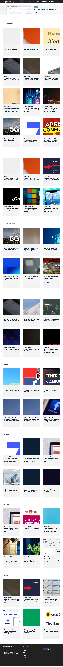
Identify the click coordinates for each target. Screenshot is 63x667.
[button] (58, 1)
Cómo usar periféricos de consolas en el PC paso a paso (11, 79)
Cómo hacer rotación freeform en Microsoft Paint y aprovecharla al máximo (51, 530)
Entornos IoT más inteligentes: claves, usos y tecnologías (51, 248)
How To (40, 12)
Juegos (49, 206)
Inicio (22, 1)
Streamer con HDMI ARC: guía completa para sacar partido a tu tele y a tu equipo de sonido (11, 110)
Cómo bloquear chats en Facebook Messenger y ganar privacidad (31, 390)
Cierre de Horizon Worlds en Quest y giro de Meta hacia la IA (11, 390)
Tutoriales (16, 417)
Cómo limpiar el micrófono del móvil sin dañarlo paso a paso (31, 48)
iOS (28, 46)
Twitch (49, 136)
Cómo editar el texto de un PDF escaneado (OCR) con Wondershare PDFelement (30, 140)
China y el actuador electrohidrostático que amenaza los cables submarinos (50, 280)
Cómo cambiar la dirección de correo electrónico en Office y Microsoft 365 (51, 560)
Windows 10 (25, 652)
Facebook (5, 417)
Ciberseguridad (30, 106)
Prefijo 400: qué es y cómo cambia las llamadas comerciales (30, 280)
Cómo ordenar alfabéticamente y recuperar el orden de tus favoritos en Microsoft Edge (11, 560)
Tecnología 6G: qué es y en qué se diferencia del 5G (11, 139)
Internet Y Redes (7, 136)
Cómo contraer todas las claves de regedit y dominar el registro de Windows (31, 560)
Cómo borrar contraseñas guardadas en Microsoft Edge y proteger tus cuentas (31, 490)
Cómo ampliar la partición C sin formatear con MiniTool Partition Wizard (51, 601)
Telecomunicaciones (14, 136)
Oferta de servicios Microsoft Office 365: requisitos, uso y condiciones (51, 49)
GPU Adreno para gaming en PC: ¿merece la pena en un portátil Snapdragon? (51, 351)
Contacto (58, 663)
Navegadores (44, 12)
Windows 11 (30, 76)
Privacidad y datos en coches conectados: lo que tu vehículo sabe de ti (31, 110)
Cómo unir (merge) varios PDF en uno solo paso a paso (31, 529)
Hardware (48, 76)
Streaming (9, 106)
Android (5, 46)
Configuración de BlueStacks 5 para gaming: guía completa (51, 179)
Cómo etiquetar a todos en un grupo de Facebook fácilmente (11, 420)
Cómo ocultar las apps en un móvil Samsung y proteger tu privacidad (11, 49)
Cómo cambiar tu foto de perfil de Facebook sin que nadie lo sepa (31, 421)
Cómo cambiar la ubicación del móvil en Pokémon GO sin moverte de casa (51, 210)
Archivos (25, 526)
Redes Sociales (11, 417)
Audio (45, 76)
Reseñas (50, 106)
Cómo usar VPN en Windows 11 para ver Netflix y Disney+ (51, 630)
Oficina (53, 46)
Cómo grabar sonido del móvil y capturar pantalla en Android (11, 209)
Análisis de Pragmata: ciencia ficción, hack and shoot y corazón (51, 321)
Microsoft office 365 (47, 46)
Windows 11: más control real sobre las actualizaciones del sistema (31, 80)
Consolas (5, 76)
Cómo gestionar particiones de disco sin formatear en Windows (31, 631)
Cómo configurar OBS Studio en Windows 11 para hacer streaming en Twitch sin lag (51, 140)
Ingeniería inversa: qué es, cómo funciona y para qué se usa (11, 490)
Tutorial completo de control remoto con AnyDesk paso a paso (51, 460)
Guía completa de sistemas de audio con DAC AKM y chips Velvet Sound (51, 80)
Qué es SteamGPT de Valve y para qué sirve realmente (11, 350)
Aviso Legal (54, 663)
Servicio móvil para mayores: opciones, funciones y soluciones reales (31, 249)
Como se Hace (10, 206)
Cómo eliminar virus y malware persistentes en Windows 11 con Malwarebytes (10, 632)
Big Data (25, 106)
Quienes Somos (48, 663)
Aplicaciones (46, 106)
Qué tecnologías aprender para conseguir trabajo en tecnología (50, 490)
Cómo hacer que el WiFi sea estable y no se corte (11, 279)
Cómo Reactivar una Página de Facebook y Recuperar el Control (51, 421)
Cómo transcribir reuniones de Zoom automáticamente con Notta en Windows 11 (31, 460)
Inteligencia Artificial (7, 347)
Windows (25, 76)
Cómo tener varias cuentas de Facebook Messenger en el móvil (51, 390)
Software (30, 136)
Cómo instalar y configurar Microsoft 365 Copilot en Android (30, 210)
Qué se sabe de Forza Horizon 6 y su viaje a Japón (31, 320)
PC (8, 76)
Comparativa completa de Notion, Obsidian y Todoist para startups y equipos (50, 110)
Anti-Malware (6, 627)
